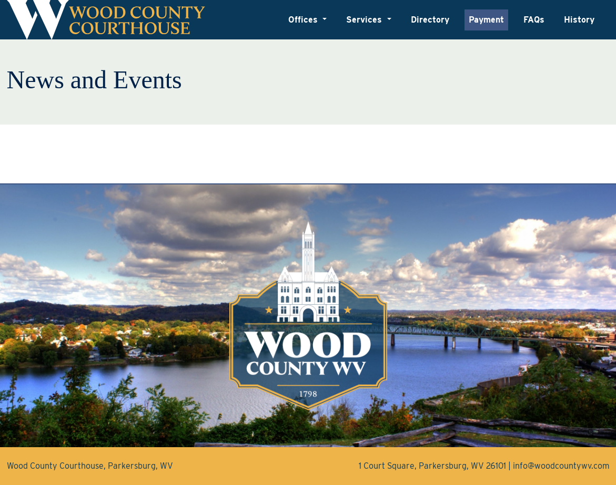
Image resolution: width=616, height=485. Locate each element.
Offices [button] (304, 20)
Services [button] (365, 20)
